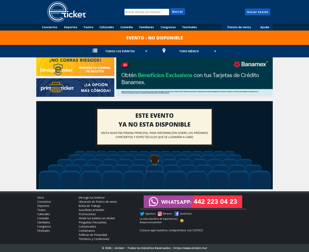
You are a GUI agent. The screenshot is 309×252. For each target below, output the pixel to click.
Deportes (70, 27)
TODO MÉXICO (189, 51)
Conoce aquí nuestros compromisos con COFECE (171, 230)
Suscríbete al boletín (91, 210)
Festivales (189, 27)
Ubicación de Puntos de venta (98, 201)
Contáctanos (87, 230)
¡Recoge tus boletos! (92, 197)
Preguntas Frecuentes (93, 222)
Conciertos (49, 27)
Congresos (168, 27)
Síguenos (150, 213)
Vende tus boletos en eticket (97, 218)
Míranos (167, 213)
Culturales (106, 27)
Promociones (87, 214)
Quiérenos (186, 213)
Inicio (40, 197)
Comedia (126, 27)
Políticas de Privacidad (93, 235)
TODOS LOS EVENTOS (120, 51)
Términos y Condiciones (94, 239)
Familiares (146, 27)
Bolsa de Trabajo (90, 206)
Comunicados (87, 226)
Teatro (88, 27)
